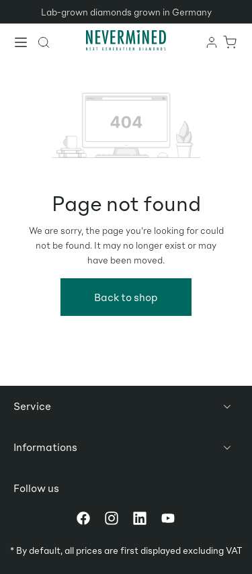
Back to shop (126, 296)
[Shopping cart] (230, 42)
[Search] (44, 42)
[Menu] (21, 44)
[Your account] (212, 42)
